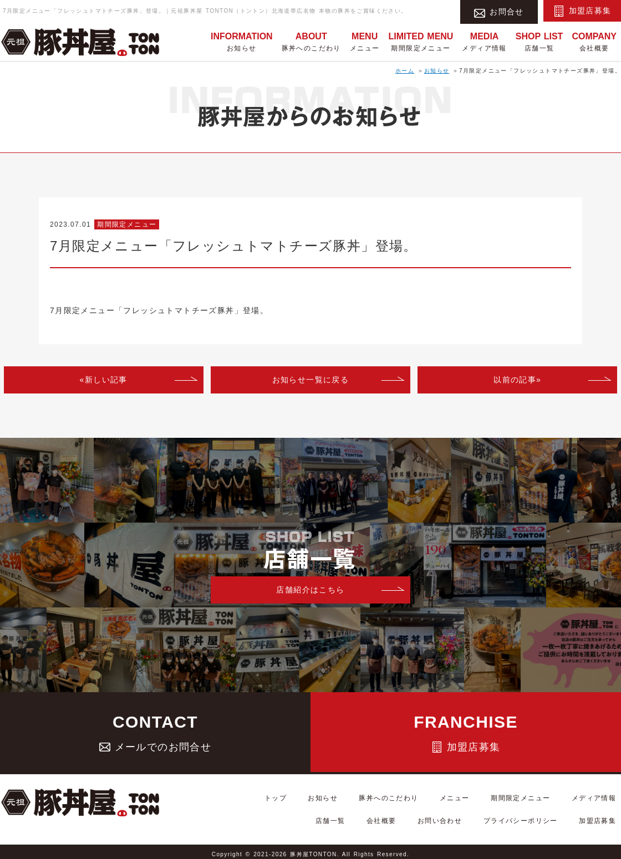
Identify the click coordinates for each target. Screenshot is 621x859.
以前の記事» (517, 379)
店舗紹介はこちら (310, 589)
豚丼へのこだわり (311, 41)
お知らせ (242, 41)
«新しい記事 (104, 379)
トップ (288, 804)
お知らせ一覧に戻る (310, 379)
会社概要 (594, 41)
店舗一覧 (539, 41)
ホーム (404, 71)
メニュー (365, 41)
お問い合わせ (464, 818)
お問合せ (499, 11)
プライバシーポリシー (535, 818)
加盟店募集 (582, 11)
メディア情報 (484, 41)
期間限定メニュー (420, 41)
